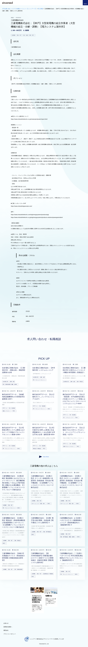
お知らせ (6, 623)
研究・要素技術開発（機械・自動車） (10, 384)
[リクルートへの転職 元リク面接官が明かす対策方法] (37, 592)
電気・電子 (10, 505)
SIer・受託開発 (12, 408)
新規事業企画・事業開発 (48, 573)
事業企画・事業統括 (37, 448)
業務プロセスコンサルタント (69, 446)
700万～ (14, 410)
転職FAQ (49, 596)
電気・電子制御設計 (47, 531)
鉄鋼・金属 (12, 381)
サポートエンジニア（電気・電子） (39, 503)
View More (44, 457)
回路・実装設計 (80, 381)
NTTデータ (5, 408)
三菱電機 (4, 505)
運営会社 (6, 630)
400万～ (49, 408)
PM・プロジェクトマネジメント (39, 408)
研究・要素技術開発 (18, 569)
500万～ (4, 543)
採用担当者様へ (8, 627)
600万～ (19, 448)
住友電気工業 (5, 381)
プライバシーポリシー (10, 634)
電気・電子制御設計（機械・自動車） (67, 536)
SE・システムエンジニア (68, 417)
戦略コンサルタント (7, 410)
